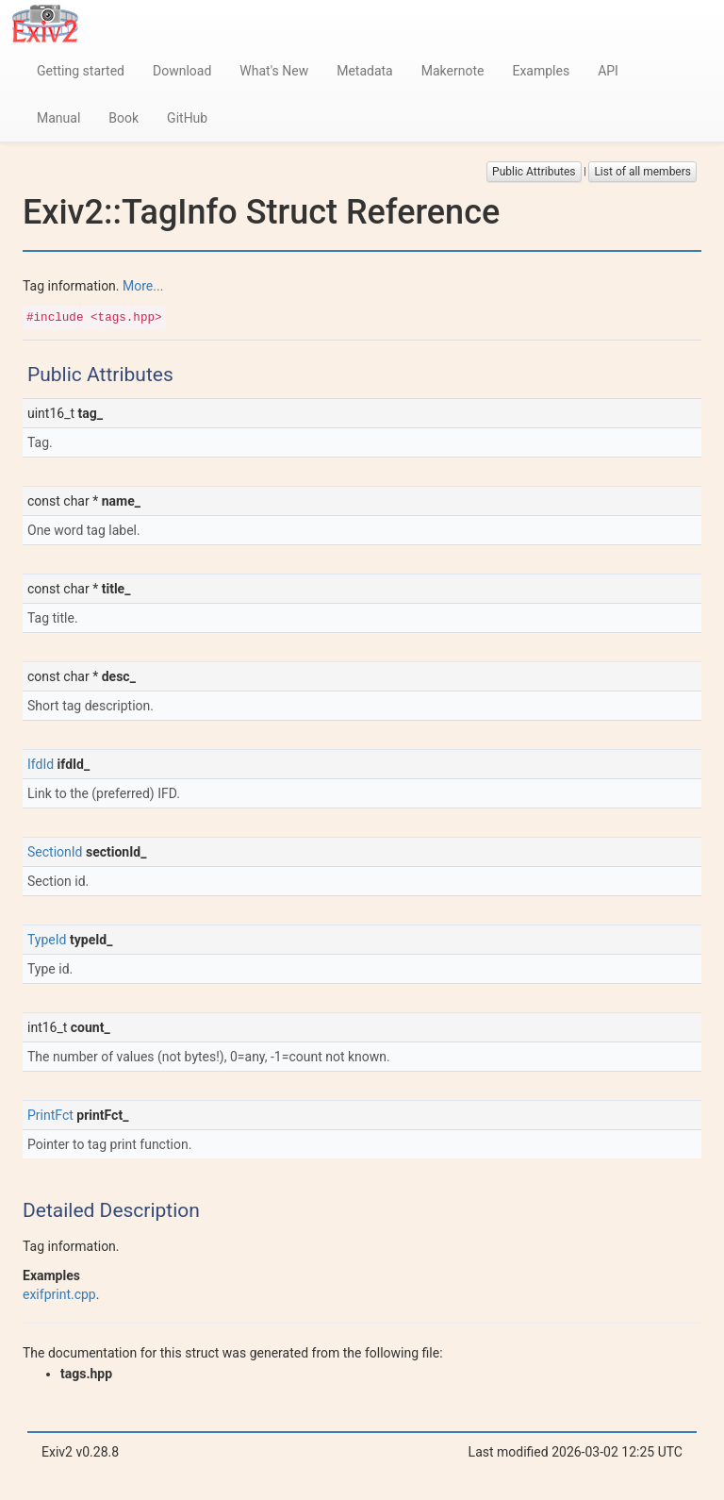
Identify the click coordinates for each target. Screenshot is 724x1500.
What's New (273, 70)
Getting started (80, 70)
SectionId (54, 851)
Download (182, 70)
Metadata (365, 70)
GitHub (187, 117)
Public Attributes (533, 171)
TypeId (46, 939)
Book (123, 117)
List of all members (642, 171)
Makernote (453, 70)
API (608, 70)
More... (143, 285)
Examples (540, 70)
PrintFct (50, 1115)
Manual (58, 117)
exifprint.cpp (59, 1294)
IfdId (40, 764)
